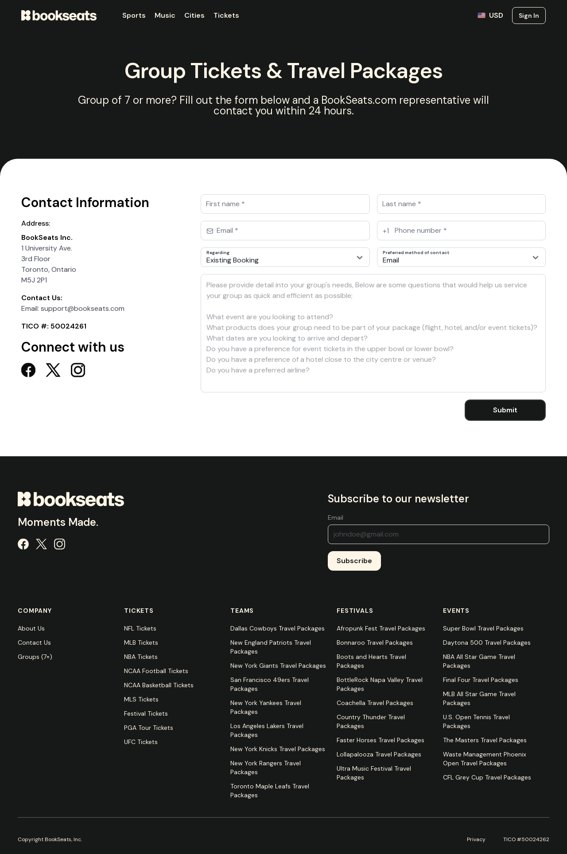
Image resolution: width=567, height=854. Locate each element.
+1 (386, 230)
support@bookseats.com (82, 308)
